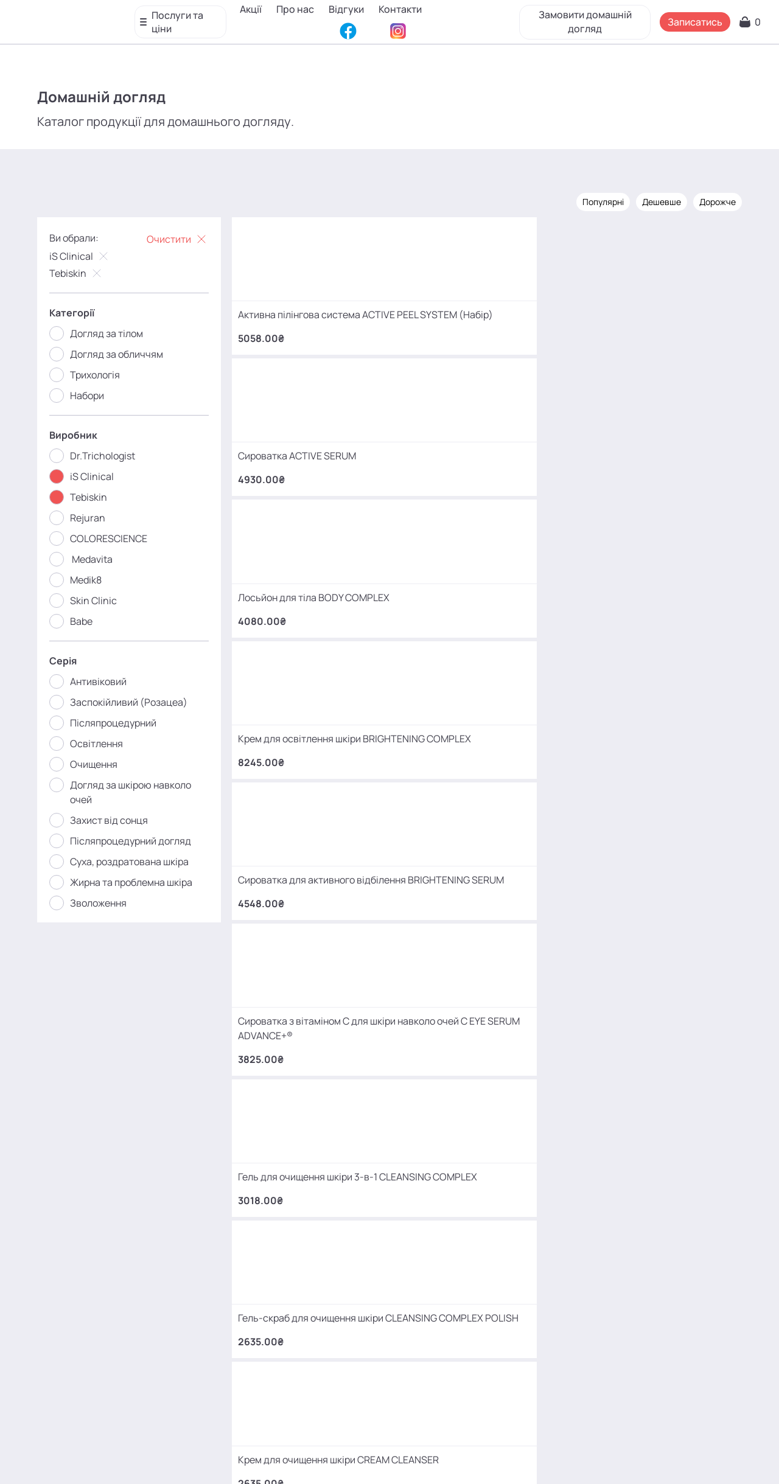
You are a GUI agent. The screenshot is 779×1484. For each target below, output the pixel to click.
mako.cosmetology (317, 1369)
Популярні (586, 199)
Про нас (300, 9)
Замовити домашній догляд (581, 18)
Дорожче (701, 199)
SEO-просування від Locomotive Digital (585, 1456)
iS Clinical (96, 253)
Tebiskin (93, 270)
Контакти (266, 27)
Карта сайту (417, 1456)
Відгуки (351, 9)
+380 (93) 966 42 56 (133, 1205)
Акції (256, 9)
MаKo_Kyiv (490, 1369)
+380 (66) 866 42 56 (133, 1300)
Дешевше (645, 199)
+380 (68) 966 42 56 (133, 1110)
